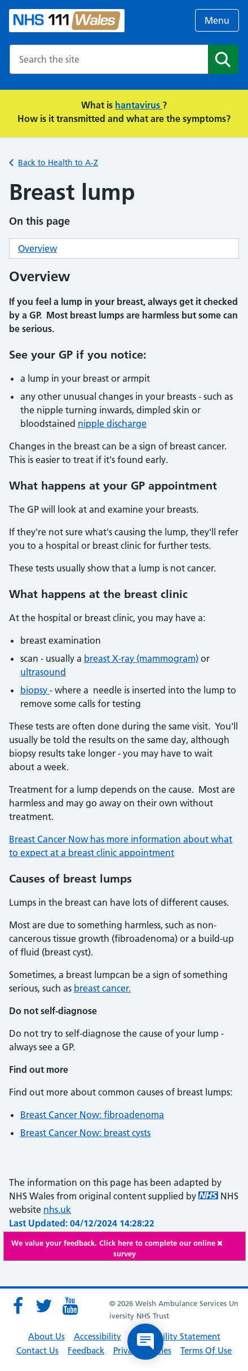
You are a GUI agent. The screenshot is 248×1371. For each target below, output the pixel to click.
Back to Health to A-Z (58, 163)
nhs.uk (57, 1209)
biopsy (35, 690)
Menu (217, 20)
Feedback (86, 1350)
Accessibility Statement (175, 1336)
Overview (37, 248)
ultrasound (43, 672)
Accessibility (97, 1336)
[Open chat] (145, 1342)
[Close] (228, 1243)
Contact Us (37, 1350)
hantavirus (138, 105)
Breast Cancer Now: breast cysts (85, 1132)
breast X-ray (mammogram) (141, 658)
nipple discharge (112, 423)
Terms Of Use (206, 1350)
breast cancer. (102, 988)
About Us (46, 1336)
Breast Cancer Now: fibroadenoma (92, 1114)
